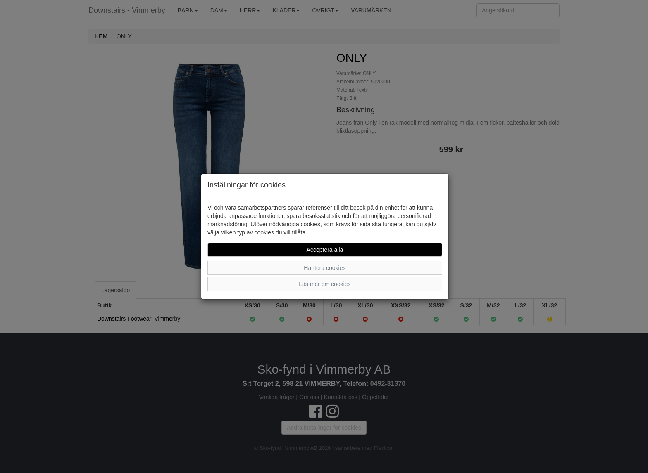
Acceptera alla (325, 249)
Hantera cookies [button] (324, 268)
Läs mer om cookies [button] (324, 284)
